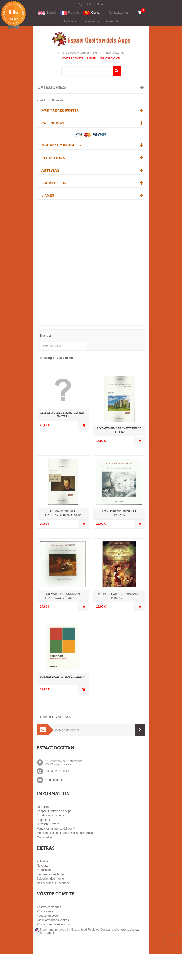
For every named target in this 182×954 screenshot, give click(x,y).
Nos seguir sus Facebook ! (54, 883)
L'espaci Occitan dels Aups (54, 811)
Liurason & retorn (48, 824)
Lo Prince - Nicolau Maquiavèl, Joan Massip (63, 513)
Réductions (53, 158)
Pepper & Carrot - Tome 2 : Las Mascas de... (119, 596)
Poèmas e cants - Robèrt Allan (63, 677)
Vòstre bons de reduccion (53, 924)
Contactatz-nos (119, 12)
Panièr (91, 58)
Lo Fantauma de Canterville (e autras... (119, 430)
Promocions (44, 870)
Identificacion (110, 58)
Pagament (43, 820)
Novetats (42, 865)
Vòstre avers (45, 911)
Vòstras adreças (47, 915)
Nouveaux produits (61, 145)
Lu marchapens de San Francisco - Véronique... (63, 596)
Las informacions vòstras (53, 920)
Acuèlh (41, 100)
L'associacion (91, 21)
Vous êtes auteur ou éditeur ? (56, 828)
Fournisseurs (54, 183)
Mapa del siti (45, 837)
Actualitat (112, 21)
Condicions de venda (50, 815)
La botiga (70, 21)
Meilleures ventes (60, 110)
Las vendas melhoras (50, 874)
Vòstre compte (72, 58)
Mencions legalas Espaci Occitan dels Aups (65, 833)
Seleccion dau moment (51, 878)
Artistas (50, 170)
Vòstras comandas (49, 907)
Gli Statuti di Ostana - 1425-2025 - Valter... (63, 414)
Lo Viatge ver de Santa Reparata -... (119, 513)
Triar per (45, 335)
